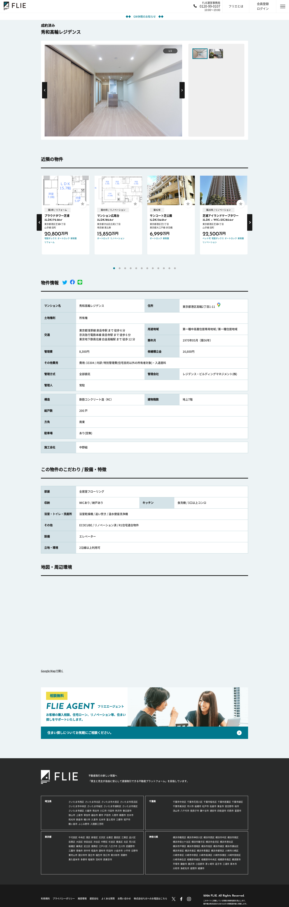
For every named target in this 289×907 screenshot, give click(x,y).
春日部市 (127, 811)
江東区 (124, 837)
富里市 (238, 811)
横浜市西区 (209, 837)
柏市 (237, 806)
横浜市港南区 (193, 846)
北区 (126, 842)
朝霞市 (122, 815)
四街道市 (221, 811)
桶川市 (87, 819)
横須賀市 (236, 859)
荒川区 (132, 842)
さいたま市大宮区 (110, 802)
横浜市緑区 (218, 846)
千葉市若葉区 (224, 802)
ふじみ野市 (83, 824)
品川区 (132, 837)
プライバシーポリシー (64, 898)
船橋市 (198, 806)
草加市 (87, 815)
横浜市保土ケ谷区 (182, 842)
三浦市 (226, 864)
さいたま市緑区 (76, 811)
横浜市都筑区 (217, 851)
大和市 (176, 868)
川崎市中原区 (191, 855)
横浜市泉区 (190, 851)
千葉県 (152, 801)
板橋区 (72, 846)
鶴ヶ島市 (73, 824)
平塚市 (176, 864)
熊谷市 (96, 811)
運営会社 (94, 898)
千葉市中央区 (179, 802)
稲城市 (91, 859)
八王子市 (113, 846)
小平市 (127, 851)
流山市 (176, 811)
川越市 (88, 811)
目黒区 (72, 842)
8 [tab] (153, 268)
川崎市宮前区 (234, 855)
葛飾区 (94, 846)
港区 (88, 837)
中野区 (104, 842)
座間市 (193, 868)
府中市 (87, 851)
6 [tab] (142, 268)
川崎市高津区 (205, 855)
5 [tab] (136, 268)
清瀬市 (124, 855)
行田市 (111, 811)
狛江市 (106, 855)
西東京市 (107, 859)
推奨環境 (82, 898)
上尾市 (79, 815)
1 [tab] (114, 268)
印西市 (230, 811)
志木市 (130, 815)
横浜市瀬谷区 (231, 846)
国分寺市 (82, 855)
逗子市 (218, 864)
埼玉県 (48, 801)
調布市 (102, 851)
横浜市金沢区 (212, 842)
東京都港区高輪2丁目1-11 (202, 306)
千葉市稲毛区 (210, 802)
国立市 (91, 855)
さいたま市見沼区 (129, 802)
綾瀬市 (201, 868)
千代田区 (73, 837)
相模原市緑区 (193, 859)
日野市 (134, 851)
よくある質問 (108, 898)
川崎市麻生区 (179, 859)
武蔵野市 (130, 846)
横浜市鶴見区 (179, 837)
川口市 (103, 811)
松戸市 (205, 806)
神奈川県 (153, 837)
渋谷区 (96, 842)
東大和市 (115, 855)
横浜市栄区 (178, 851)
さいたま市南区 (130, 806)
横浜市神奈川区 (195, 837)
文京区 (102, 837)
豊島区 (119, 842)
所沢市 (118, 811)
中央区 (81, 837)
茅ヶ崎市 (209, 864)
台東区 (109, 837)
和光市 (72, 819)
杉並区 (112, 842)
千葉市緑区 (237, 802)
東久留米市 (74, 859)
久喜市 (94, 819)
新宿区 (94, 837)
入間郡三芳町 (97, 824)
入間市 (115, 815)
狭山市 (72, 815)
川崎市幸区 (178, 855)
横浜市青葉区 (203, 851)
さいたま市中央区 (77, 806)
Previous (44, 90)
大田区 (79, 842)
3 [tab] (125, 268)
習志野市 (229, 806)
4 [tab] (131, 268)
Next (182, 90)
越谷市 (94, 815)
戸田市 (107, 815)
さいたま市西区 (76, 802)
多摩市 (84, 859)
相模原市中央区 (209, 859)
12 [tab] (175, 268)
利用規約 (45, 898)
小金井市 (118, 851)
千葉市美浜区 (179, 806)
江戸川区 (103, 846)
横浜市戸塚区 (179, 846)
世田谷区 (88, 842)
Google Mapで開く (52, 671)
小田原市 (200, 864)
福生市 (99, 855)
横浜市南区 (232, 837)
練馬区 (79, 846)
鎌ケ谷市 (204, 811)
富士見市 (110, 819)
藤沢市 (191, 864)
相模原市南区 (224, 859)
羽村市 (99, 859)
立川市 (121, 846)
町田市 (109, 851)
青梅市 (79, 851)
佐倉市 (213, 806)
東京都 (48, 837)
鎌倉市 (183, 864)
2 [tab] (120, 268)
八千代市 (184, 811)
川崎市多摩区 (220, 855)
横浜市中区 (221, 837)
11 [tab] (169, 268)
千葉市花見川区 (195, 802)
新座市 (79, 819)
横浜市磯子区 (198, 842)
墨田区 (117, 837)
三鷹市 (72, 851)
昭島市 (94, 851)
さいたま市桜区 (95, 806)
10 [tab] (164, 268)
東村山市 (73, 855)
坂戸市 (127, 819)
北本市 (102, 819)
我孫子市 (194, 811)
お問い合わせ (124, 898)
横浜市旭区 (206, 846)
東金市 (220, 806)
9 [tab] (158, 268)
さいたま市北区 (92, 802)
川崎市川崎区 (231, 851)
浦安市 (213, 811)
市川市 (190, 806)
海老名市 (184, 868)
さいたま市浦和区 (112, 806)
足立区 (87, 846)
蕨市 (101, 815)
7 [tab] (147, 268)
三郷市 (119, 819)
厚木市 (233, 864)
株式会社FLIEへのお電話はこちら (150, 898)
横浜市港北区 (226, 842)
